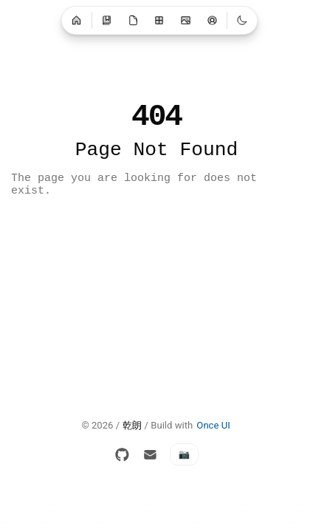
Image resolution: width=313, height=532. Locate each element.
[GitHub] (122, 454)
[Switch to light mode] (242, 20)
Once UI (213, 425)
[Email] (150, 454)
